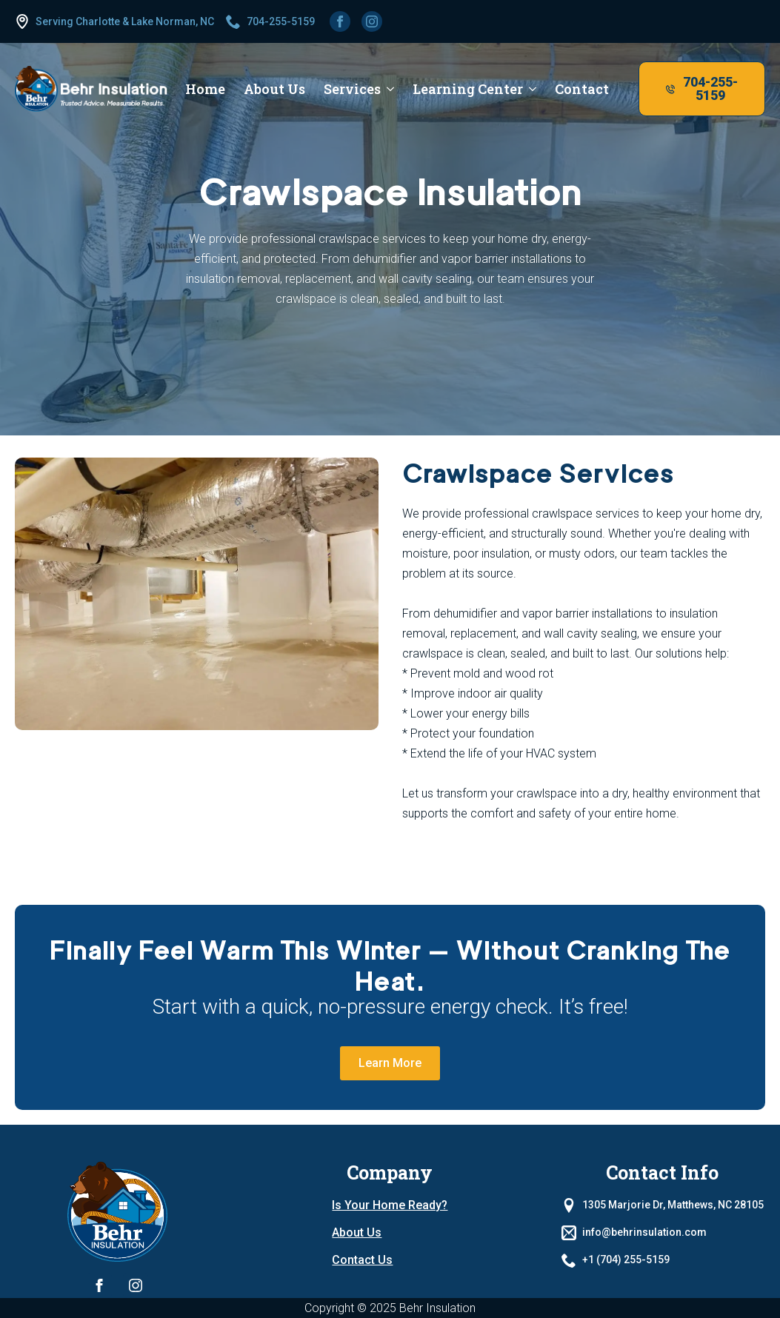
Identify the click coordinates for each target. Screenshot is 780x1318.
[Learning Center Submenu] (529, 88)
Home (205, 89)
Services (352, 89)
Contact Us (362, 1260)
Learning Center (468, 89)
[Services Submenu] (387, 88)
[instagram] (371, 21)
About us (274, 89)
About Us (356, 1232)
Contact (582, 89)
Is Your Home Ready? (389, 1205)
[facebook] (340, 21)
